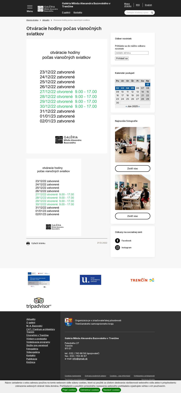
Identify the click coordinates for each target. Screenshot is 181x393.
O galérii (66, 12)
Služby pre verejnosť (37, 345)
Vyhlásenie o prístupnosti (144, 376)
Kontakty (78, 12)
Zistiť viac (132, 168)
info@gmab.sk (80, 358)
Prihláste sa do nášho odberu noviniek (130, 47)
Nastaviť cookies (111, 390)
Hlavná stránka (32, 20)
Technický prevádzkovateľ (76, 379)
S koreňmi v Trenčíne (37, 335)
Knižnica (30, 362)
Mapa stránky (127, 5)
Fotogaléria (32, 348)
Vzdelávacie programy (38, 342)
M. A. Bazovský (34, 325)
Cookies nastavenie (73, 376)
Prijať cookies (69, 390)
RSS (138, 5)
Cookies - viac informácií (120, 376)
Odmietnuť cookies (89, 390)
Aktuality (45, 20)
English (148, 5)
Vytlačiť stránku (35, 243)
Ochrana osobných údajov (95, 376)
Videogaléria (33, 352)
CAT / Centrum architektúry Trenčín (40, 330)
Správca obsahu (148, 379)
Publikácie (31, 358)
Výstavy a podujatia (36, 338)
